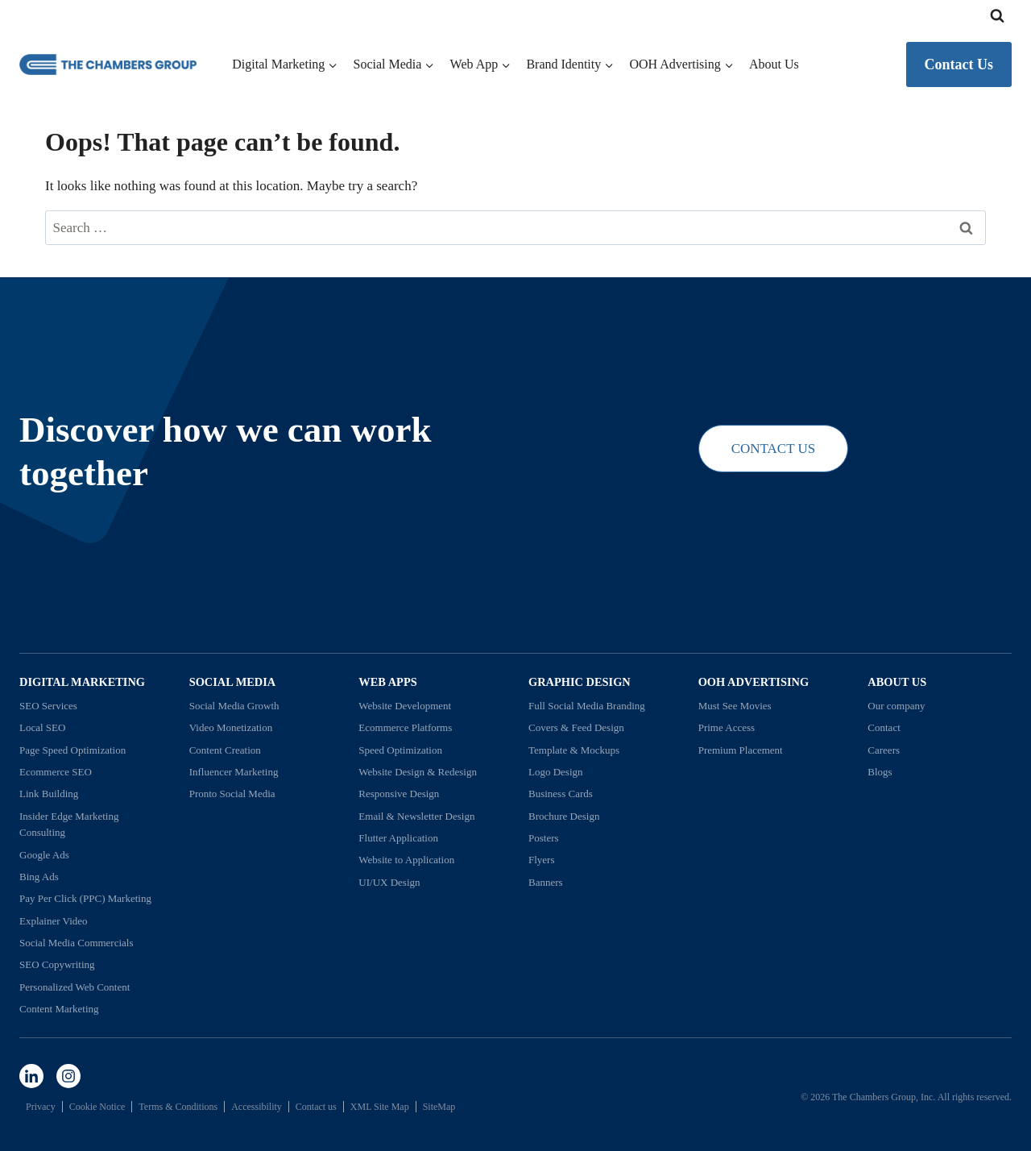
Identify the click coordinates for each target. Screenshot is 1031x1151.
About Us (774, 64)
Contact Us (959, 64)
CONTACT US (773, 448)
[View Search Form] (997, 16)
